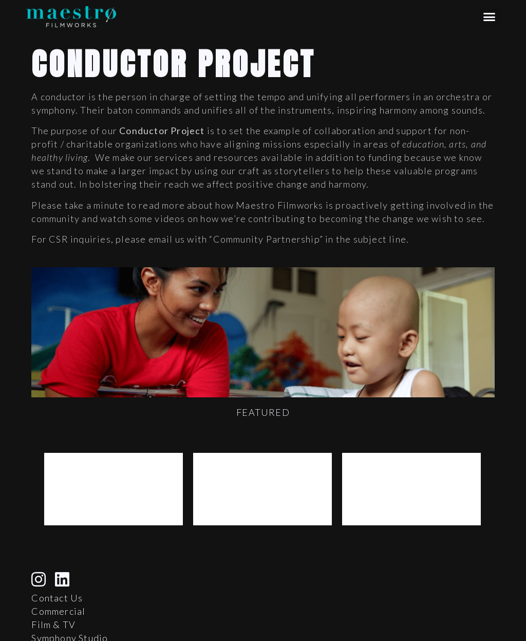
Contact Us (57, 576)
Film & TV (53, 603)
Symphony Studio (69, 616)
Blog (42, 630)
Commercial (58, 590)
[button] (490, 17)
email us (166, 239)
